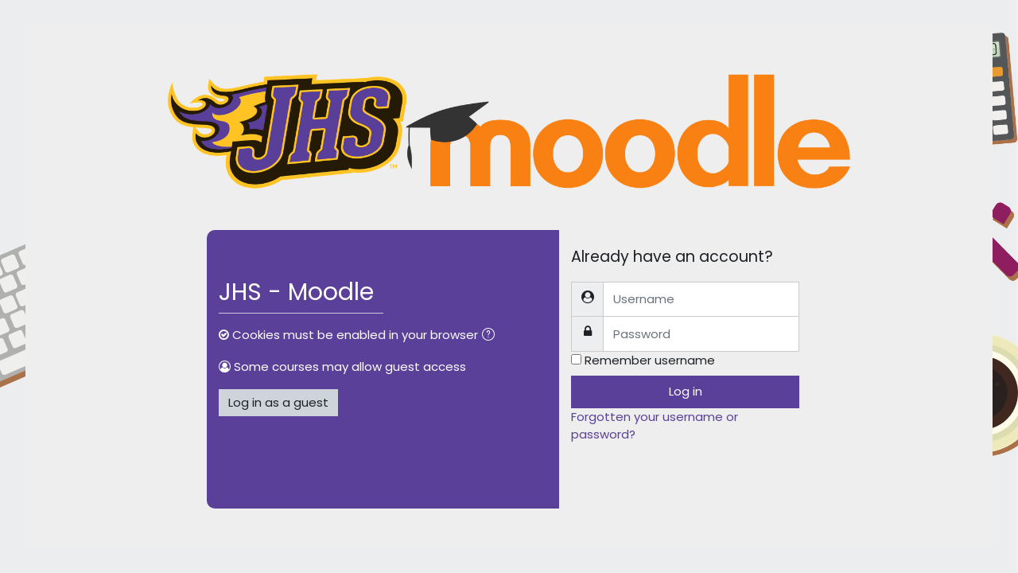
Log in (685, 391)
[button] (491, 336)
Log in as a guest (278, 402)
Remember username (650, 360)
